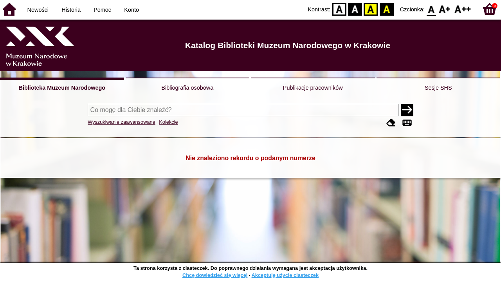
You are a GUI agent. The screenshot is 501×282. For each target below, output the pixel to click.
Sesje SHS (438, 88)
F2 (463, 8)
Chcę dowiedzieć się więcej (214, 275)
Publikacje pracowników (313, 88)
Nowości (38, 10)
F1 (445, 8)
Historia (71, 10)
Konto (131, 10)
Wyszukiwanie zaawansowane (121, 122)
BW (355, 8)
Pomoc (102, 10)
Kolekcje (168, 122)
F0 (431, 8)
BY (386, 8)
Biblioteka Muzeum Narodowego (62, 88)
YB (371, 8)
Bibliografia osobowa (187, 88)
